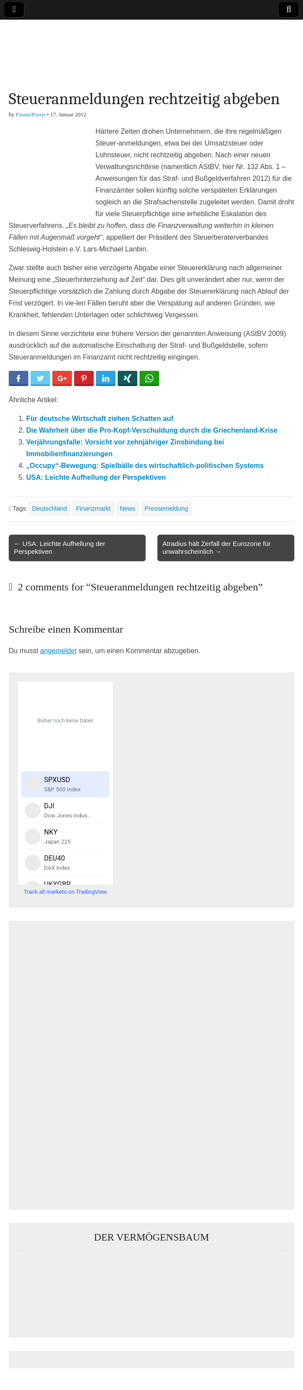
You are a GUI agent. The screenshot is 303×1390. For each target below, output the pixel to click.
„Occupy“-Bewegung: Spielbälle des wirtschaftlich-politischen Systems (145, 465)
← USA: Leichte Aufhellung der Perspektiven (59, 547)
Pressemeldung (166, 508)
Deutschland (49, 508)
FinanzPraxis (30, 114)
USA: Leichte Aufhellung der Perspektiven (96, 477)
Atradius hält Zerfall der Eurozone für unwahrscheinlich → (217, 547)
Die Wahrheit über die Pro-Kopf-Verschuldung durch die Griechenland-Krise (151, 430)
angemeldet (58, 650)
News (128, 508)
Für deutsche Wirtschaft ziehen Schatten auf (100, 418)
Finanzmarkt (93, 508)
